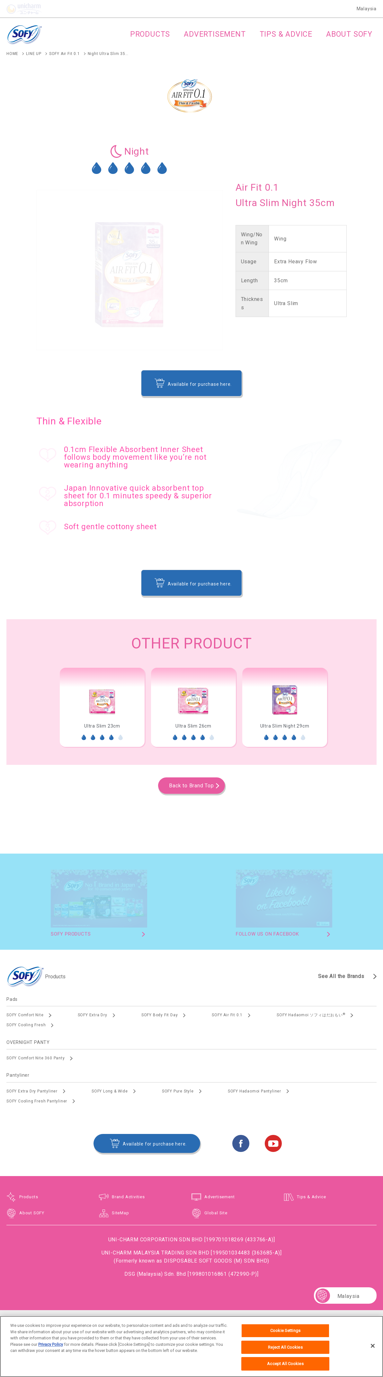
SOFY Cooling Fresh (26, 1025)
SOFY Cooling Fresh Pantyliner (36, 1101)
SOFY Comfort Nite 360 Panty (35, 1058)
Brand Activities (128, 1196)
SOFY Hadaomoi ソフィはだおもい (311, 1015)
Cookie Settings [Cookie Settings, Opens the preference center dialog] (285, 1334)
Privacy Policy (50, 1347)
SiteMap (120, 1212)
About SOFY (31, 1212)
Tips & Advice (311, 1196)
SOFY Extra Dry (92, 1015)
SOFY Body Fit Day (159, 1015)
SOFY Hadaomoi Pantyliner (254, 1091)
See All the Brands (341, 976)
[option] (102, 707)
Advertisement (219, 1196)
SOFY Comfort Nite (25, 1015)
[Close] (373, 1349)
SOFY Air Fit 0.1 (227, 1015)
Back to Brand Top (191, 786)
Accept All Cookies (285, 1367)
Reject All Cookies (285, 1350)
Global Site (215, 1212)
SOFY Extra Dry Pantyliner (32, 1091)
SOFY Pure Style (178, 1091)
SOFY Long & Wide (110, 1091)
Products (28, 1196)
